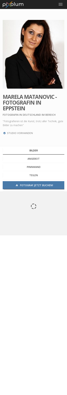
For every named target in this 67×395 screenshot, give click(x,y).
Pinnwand (34, 167)
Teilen (33, 175)
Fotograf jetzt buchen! (34, 185)
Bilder (33, 150)
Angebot (34, 158)
